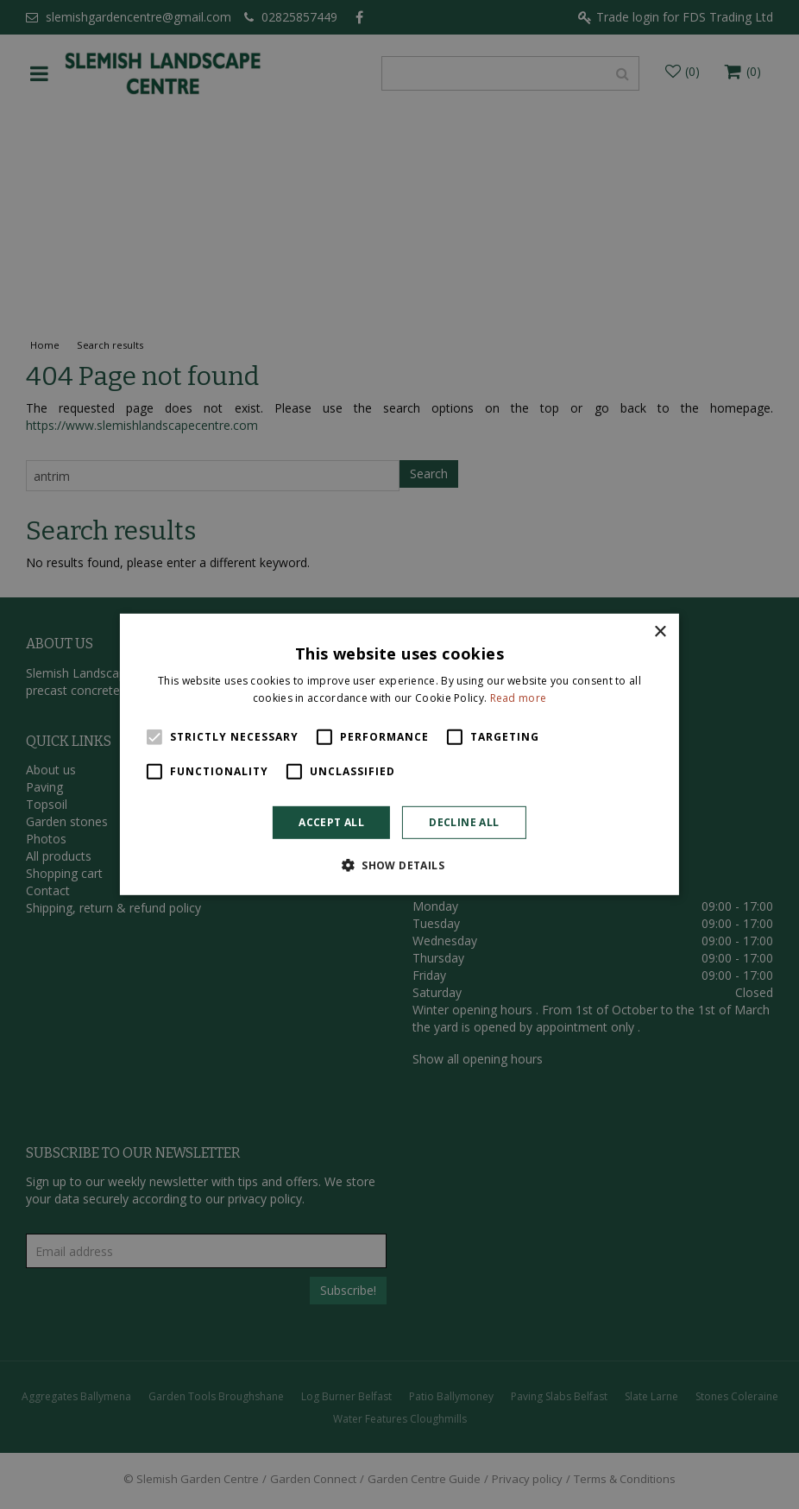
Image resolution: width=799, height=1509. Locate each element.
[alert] (399, 754)
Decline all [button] (464, 822)
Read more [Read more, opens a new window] (518, 698)
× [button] (659, 632)
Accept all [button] (331, 822)
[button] (399, 865)
